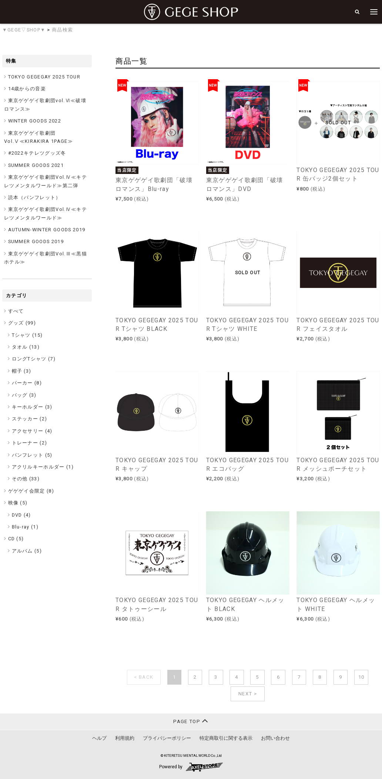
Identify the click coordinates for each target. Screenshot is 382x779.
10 (361, 677)
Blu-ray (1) (25, 527)
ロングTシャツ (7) (34, 359)
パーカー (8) (27, 383)
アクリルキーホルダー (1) (43, 467)
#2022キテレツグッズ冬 (37, 153)
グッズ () (22, 323)
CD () (16, 538)
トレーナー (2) (29, 443)
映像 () (18, 503)
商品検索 (62, 30)
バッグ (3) (24, 395)
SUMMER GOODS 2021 (36, 165)
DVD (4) (21, 515)
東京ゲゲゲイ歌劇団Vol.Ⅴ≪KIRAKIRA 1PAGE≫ (38, 137)
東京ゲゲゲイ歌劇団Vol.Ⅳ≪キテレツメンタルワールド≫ (45, 213)
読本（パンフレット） (34, 197)
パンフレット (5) (32, 455)
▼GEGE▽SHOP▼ (24, 30)
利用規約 (124, 738)
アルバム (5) (27, 551)
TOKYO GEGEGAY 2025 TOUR (44, 77)
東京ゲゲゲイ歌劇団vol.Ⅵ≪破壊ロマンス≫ (45, 104)
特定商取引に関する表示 (226, 738)
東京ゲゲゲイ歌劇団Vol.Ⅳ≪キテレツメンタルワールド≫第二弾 (45, 181)
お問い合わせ (275, 738)
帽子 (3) (21, 371)
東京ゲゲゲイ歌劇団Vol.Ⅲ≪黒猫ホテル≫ (45, 258)
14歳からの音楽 (27, 88)
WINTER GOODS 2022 (34, 121)
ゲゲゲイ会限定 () (31, 491)
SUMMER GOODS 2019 (36, 241)
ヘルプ (99, 738)
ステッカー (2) (29, 419)
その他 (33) (26, 478)
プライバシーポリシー (167, 738)
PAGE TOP (190, 721)
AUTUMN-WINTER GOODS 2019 (47, 229)
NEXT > (247, 693)
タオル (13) (26, 347)
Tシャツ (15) (27, 335)
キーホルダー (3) (32, 407)
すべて (16, 311)
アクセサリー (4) (32, 431)
